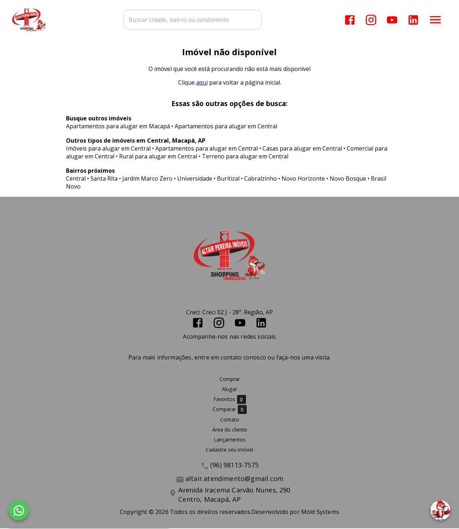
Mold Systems (320, 512)
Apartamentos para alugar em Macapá (118, 127)
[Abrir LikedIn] (413, 20)
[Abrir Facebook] (350, 20)
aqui (202, 83)
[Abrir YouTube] (392, 20)
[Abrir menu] (435, 19)
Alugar (229, 389)
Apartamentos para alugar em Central (226, 127)
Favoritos (229, 400)
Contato (229, 420)
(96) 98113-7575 (234, 465)
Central (76, 179)
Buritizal (228, 179)
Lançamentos (230, 440)
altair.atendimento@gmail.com (234, 479)
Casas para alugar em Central (302, 149)
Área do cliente (229, 430)
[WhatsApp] (19, 510)
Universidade (194, 179)
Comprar (229, 379)
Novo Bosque (348, 179)
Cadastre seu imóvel (229, 450)
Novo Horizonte (303, 179)
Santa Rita (104, 179)
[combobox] (194, 20)
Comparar (230, 410)
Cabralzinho (260, 179)
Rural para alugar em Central (158, 157)
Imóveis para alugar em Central (108, 149)
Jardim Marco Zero (147, 179)
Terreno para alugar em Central (245, 157)
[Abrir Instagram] (371, 20)
